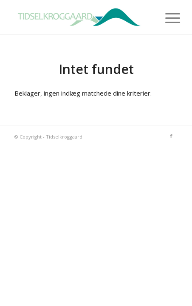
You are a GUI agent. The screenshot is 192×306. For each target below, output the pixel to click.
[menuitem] (166, 18)
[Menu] (166, 18)
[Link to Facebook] (171, 136)
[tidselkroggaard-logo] (79, 17)
